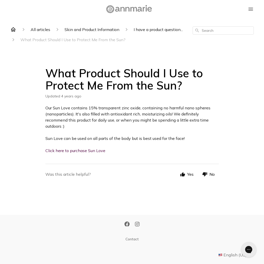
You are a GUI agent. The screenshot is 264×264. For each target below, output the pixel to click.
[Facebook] (127, 224)
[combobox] (223, 30)
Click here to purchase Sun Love (75, 150)
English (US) (236, 255)
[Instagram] (137, 224)
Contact (132, 239)
